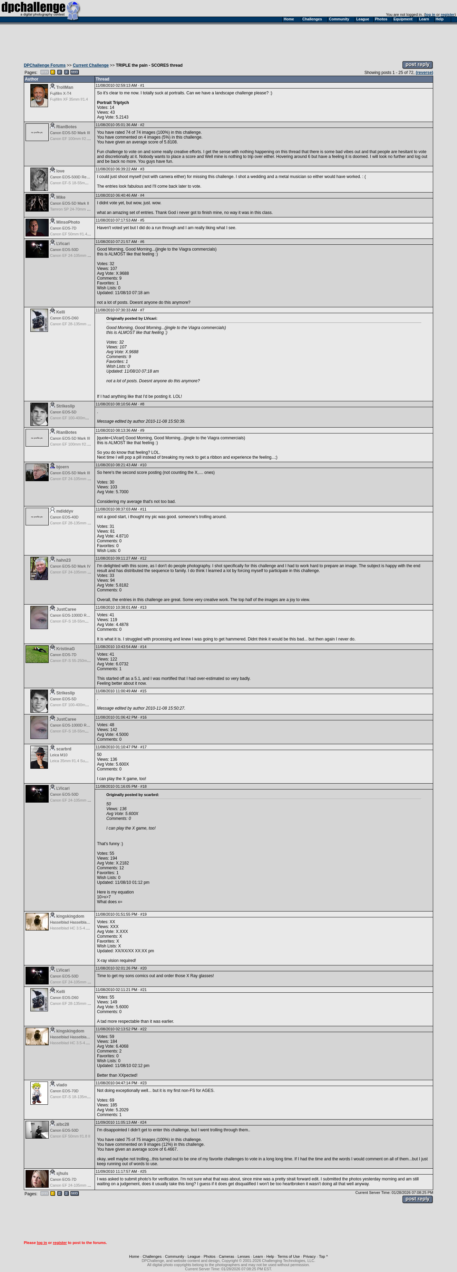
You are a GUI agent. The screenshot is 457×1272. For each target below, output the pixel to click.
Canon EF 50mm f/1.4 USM (73, 234)
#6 (142, 242)
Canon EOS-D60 (64, 318)
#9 (142, 430)
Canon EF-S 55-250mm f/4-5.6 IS (78, 660)
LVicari (63, 243)
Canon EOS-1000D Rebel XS (75, 615)
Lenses (243, 1256)
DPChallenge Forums (45, 65)
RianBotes (66, 126)
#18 (143, 786)
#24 (143, 1122)
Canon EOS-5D (63, 412)
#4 (142, 195)
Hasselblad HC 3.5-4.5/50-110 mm (79, 928)
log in (430, 14)
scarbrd (63, 749)
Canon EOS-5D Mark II (69, 203)
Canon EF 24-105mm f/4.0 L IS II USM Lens (87, 572)
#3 (142, 169)
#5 (142, 220)
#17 (143, 747)
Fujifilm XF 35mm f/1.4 (69, 99)
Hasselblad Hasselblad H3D (73, 922)
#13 (143, 607)
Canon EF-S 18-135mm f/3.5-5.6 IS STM (84, 1097)
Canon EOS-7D (63, 228)
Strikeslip (65, 406)
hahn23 (63, 560)
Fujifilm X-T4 (60, 93)
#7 (142, 310)
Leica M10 (59, 755)
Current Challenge (91, 65)
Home (134, 1256)
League (193, 1256)
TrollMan (64, 87)
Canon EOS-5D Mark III (70, 133)
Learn (258, 1256)
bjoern (62, 467)
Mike (61, 197)
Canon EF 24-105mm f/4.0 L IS (76, 255)
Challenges (152, 1256)
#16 (143, 717)
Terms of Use (289, 1256)
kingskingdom (70, 916)
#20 (143, 968)
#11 (143, 509)
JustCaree (66, 609)
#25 (143, 1171)
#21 (143, 990)
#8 (142, 404)
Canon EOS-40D (64, 517)
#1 (142, 85)
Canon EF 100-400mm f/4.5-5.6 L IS (80, 418)
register (448, 14)
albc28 (62, 1124)
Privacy (309, 1256)
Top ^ (323, 1256)
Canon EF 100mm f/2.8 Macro (75, 139)
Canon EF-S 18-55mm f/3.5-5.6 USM (81, 183)
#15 (143, 691)
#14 (143, 647)
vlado (61, 1085)
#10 (143, 465)
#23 (143, 1083)
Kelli (60, 312)
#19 (143, 914)
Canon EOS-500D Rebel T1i (74, 177)
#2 (142, 125)
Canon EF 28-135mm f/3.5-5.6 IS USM (83, 324)
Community (174, 1256)
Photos (209, 1256)
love (60, 171)
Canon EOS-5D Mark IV (70, 566)
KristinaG (65, 648)
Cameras (226, 1256)
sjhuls (62, 1173)
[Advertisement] (228, 40)
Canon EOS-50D (64, 249)
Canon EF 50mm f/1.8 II (70, 1136)
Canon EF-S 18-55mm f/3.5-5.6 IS (79, 621)
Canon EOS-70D (64, 1091)
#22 (143, 1029)
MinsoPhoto (68, 222)
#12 (143, 558)
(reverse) (424, 72)
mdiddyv (64, 511)
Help (270, 1256)
